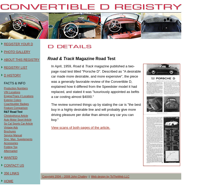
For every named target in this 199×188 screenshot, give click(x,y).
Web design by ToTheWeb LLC (110, 176)
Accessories (11, 143)
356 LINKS (11, 173)
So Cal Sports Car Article (18, 123)
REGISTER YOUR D (18, 44)
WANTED (10, 158)
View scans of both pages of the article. (80, 128)
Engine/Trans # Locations (18, 96)
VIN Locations (12, 92)
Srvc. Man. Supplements (18, 139)
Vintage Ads (11, 127)
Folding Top (10, 147)
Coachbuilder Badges (16, 104)
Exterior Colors (12, 100)
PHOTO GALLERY (17, 52)
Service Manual (13, 135)
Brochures (10, 131)
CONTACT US (14, 165)
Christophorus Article (16, 115)
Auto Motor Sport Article (18, 119)
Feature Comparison (16, 108)
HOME (8, 181)
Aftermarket (10, 151)
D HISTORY (12, 75)
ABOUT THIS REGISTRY (21, 60)
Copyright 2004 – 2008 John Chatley (64, 176)
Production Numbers (16, 88)
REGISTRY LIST (15, 67)
